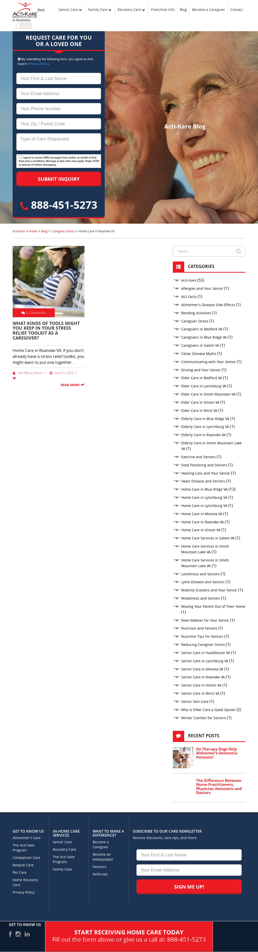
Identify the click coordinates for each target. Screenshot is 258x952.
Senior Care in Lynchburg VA (204, 661)
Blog (183, 10)
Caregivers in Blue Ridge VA (204, 337)
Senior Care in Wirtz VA (200, 693)
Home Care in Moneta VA (201, 514)
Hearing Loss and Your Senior (205, 473)
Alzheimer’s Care (27, 838)
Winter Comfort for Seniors (203, 718)
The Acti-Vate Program (23, 847)
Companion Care (26, 858)
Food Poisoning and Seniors (204, 465)
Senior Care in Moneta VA (202, 669)
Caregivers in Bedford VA (201, 329)
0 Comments (33, 312)
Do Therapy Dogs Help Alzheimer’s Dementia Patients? (216, 753)
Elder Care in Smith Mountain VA (208, 394)
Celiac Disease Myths (198, 354)
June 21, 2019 (62, 373)
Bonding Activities (196, 313)
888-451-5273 (58, 205)
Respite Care (23, 865)
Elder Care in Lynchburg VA (203, 386)
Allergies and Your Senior (202, 289)
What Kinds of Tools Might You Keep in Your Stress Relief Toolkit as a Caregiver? (46, 330)
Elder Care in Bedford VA (201, 378)
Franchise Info (163, 10)
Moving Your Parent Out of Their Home (213, 607)
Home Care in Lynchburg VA (204, 498)
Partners (100, 867)
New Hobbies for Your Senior (205, 620)
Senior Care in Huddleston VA (205, 653)
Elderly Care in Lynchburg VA (205, 427)
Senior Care (68, 10)
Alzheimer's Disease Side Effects (208, 305)
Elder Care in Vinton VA (200, 402)
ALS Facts (189, 297)
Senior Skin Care (194, 702)
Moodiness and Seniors (200, 598)
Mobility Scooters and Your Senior (209, 590)
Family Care (97, 10)
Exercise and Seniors (198, 457)
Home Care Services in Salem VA (207, 538)
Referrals (100, 874)
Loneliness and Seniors (200, 574)
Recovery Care (129, 10)
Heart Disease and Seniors (203, 481)
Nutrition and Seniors (199, 628)
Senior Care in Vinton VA (201, 685)
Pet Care (19, 873)
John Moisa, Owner (28, 373)
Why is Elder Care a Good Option (208, 710)
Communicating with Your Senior (208, 362)
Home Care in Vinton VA (200, 530)
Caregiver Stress (194, 321)
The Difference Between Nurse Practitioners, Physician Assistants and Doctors (219, 786)
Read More (70, 385)
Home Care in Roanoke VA (202, 522)
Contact (236, 10)
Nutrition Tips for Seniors (202, 637)
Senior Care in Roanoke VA (203, 677)
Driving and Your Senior (201, 370)
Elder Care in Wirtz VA (199, 411)
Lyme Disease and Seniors (203, 582)
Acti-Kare (188, 280)
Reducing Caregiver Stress (203, 645)
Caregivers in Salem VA (200, 346)
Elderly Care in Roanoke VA (203, 435)
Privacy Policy (39, 64)
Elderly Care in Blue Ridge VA (205, 419)
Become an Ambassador (103, 857)
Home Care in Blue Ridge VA (204, 489)
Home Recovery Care (25, 882)
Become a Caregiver (208, 10)
